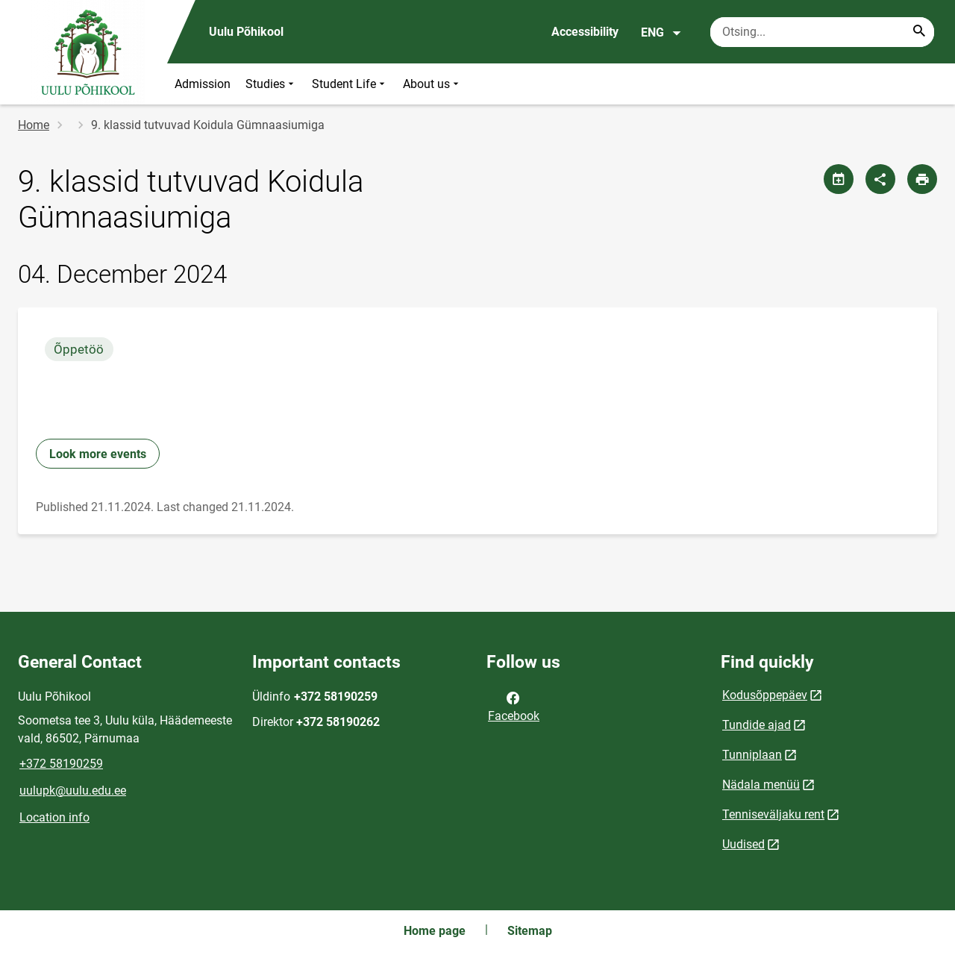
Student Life (350, 84)
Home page (435, 931)
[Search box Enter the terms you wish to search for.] (822, 32)
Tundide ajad (756, 725)
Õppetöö (79, 349)
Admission (203, 84)
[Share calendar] (839, 179)
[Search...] (919, 32)
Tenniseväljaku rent (773, 814)
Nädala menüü (761, 784)
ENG (661, 33)
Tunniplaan (752, 755)
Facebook (513, 706)
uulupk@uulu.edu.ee (72, 790)
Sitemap (529, 931)
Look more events (97, 454)
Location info (54, 817)
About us (432, 84)
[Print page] (922, 179)
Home (33, 125)
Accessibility (585, 32)
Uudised (743, 844)
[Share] (880, 179)
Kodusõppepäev (764, 695)
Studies (271, 84)
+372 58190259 (61, 764)
